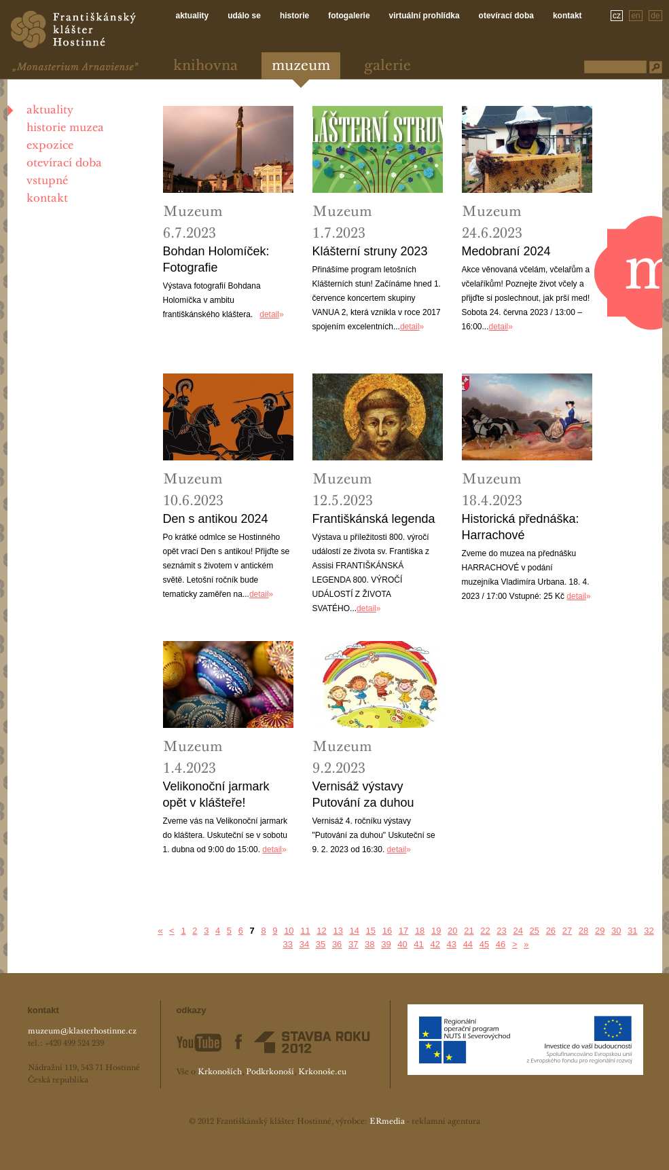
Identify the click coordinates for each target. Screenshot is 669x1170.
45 (484, 944)
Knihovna (205, 66)
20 (452, 931)
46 (500, 944)
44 (468, 944)
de (655, 15)
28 (583, 931)
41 (418, 944)
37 (353, 944)
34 (304, 944)
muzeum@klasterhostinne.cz (82, 1031)
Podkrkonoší (270, 1072)
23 (501, 931)
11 (305, 931)
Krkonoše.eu (322, 1072)
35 (320, 944)
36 (337, 944)
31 (632, 931)
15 (371, 931)
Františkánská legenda (373, 519)
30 (616, 931)
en (635, 15)
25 (534, 931)
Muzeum (301, 66)
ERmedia (387, 1122)
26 (551, 931)
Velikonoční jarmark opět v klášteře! (216, 794)
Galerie (387, 66)
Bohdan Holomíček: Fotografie (216, 259)
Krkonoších (220, 1072)
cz (617, 15)
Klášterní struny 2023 (370, 251)
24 (517, 931)
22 (485, 931)
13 (337, 931)
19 (436, 931)
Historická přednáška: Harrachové (520, 527)
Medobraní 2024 (506, 251)
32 (648, 931)
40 (402, 944)
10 (288, 931)
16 (387, 931)
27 (567, 931)
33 (288, 944)
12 (321, 931)
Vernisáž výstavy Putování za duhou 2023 (363, 795)
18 (419, 931)
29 (599, 931)
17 (403, 931)
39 (386, 944)
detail (269, 314)
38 (369, 944)
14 (354, 931)
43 (451, 944)
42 (434, 944)
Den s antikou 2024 (215, 519)
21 (468, 931)
